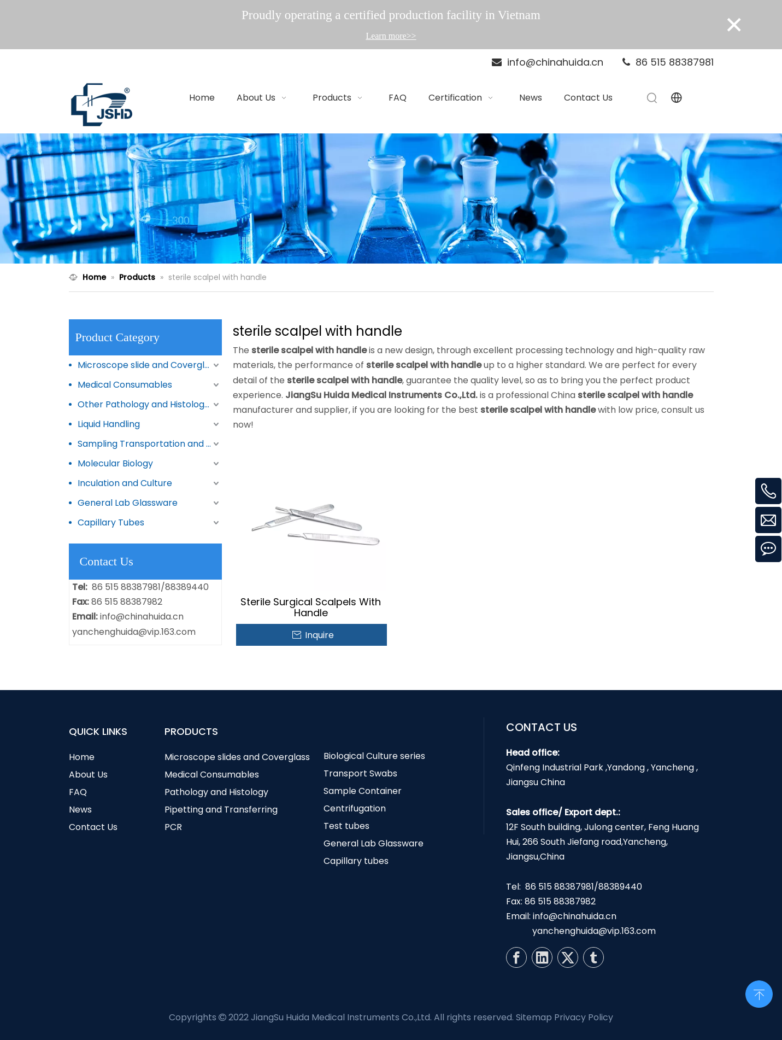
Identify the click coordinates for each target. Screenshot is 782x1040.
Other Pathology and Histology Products (150, 404)
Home (82, 757)
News (80, 809)
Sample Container (363, 791)
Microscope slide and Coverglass (148, 365)
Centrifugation (355, 808)
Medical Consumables (125, 384)
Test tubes (346, 826)
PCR (173, 827)
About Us (88, 774)
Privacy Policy (583, 1017)
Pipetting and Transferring (221, 809)
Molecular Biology (115, 463)
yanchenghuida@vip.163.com (134, 632)
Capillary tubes (356, 861)
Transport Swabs (360, 773)
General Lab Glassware (128, 502)
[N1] (391, 198)
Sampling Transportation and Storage (150, 443)
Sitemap (534, 1017)
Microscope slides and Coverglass (237, 757)
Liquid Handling (109, 424)
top (759, 993)
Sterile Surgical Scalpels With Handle (310, 607)
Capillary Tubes (111, 522)
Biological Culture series (374, 756)
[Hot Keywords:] (652, 97)
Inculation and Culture (125, 483)
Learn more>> (391, 35)
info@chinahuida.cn (142, 616)
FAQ (78, 792)
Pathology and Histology (216, 792)
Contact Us (93, 827)
